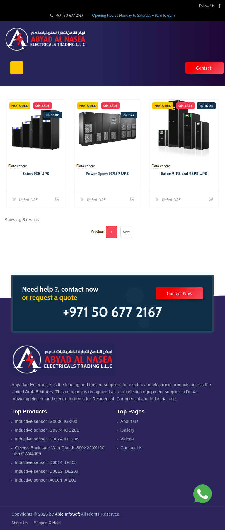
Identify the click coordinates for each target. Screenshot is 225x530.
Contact (203, 67)
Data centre (17, 166)
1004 (206, 105)
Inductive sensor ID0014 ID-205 (46, 462)
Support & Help (47, 522)
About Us (129, 421)
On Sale (42, 105)
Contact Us (131, 447)
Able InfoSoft (67, 514)
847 (128, 115)
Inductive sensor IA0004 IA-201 (45, 479)
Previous (97, 231)
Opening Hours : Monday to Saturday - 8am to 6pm (133, 15)
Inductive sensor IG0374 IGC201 (47, 430)
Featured (19, 105)
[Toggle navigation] (16, 67)
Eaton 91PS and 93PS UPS (184, 173)
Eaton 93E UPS (35, 173)
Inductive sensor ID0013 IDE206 (46, 471)
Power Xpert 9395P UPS (107, 173)
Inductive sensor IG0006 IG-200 (46, 421)
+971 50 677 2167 (66, 15)
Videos (127, 438)
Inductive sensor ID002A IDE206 (47, 438)
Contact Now (179, 293)
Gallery (127, 430)
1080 (52, 115)
